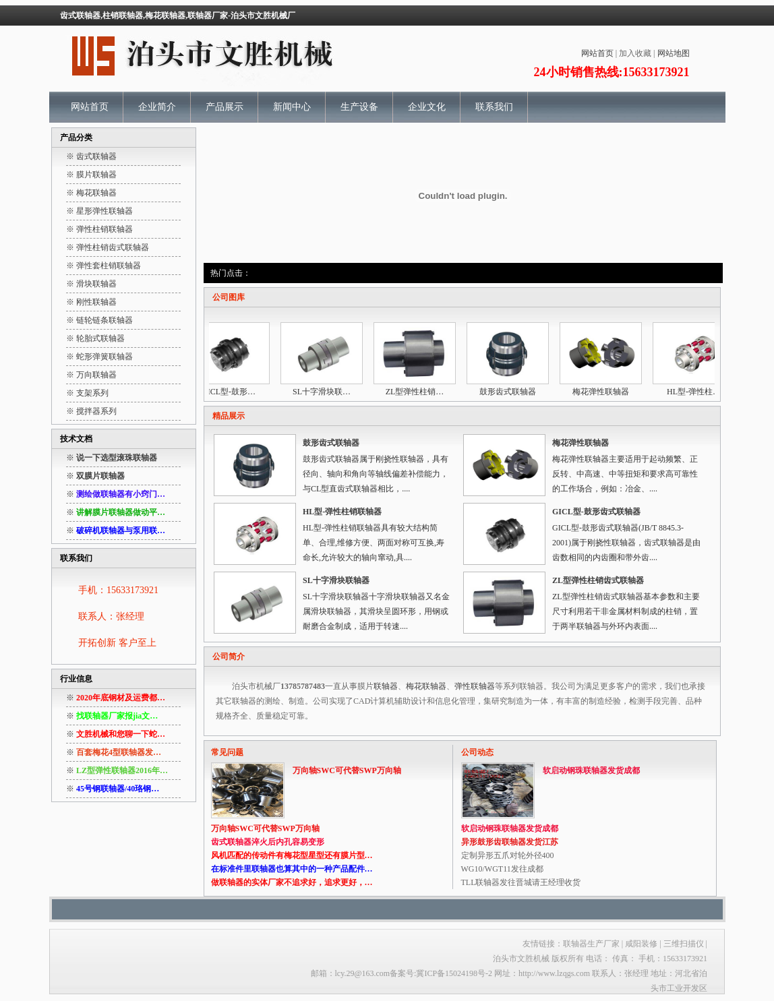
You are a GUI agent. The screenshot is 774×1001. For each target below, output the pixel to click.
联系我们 (494, 107)
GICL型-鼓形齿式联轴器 (596, 511)
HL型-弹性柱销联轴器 (342, 511)
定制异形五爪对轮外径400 (507, 855)
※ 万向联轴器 (91, 375)
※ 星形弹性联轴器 (99, 211)
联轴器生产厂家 (591, 943)
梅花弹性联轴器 (604, 391)
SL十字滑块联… (326, 391)
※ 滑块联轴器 (91, 284)
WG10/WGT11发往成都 (502, 869)
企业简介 (157, 107)
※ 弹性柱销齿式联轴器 (107, 247)
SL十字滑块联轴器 (336, 580)
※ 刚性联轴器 (91, 302)
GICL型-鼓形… (233, 391)
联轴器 (386, 686)
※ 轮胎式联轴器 (95, 338)
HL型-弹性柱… (698, 391)
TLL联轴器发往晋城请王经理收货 (521, 882)
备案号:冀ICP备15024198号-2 (441, 973)
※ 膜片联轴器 (91, 174)
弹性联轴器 (474, 686)
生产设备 (359, 107)
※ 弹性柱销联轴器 (99, 229)
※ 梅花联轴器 (91, 193)
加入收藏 (635, 53)
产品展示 (224, 107)
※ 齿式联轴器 (91, 156)
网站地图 (673, 53)
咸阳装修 (641, 943)
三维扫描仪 (684, 943)
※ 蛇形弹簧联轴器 (99, 356)
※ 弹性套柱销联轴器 (103, 265)
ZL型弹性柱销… (419, 391)
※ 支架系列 (87, 393)
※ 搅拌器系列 (91, 411)
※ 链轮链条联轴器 (99, 320)
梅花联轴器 (426, 686)
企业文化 (427, 107)
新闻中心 (292, 107)
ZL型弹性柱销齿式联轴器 (598, 580)
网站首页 (597, 53)
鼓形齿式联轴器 (511, 391)
